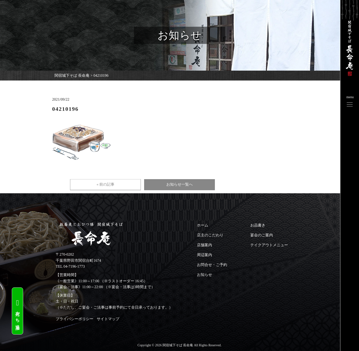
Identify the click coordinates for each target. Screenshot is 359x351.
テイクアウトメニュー (269, 245)
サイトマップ (108, 319)
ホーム (202, 225)
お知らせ (204, 275)
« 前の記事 (105, 191)
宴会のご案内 (261, 235)
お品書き (257, 225)
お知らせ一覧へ (179, 191)
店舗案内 (204, 245)
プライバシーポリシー (74, 319)
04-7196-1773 (74, 266)
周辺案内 (204, 255)
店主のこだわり (210, 235)
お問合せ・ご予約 (212, 265)
